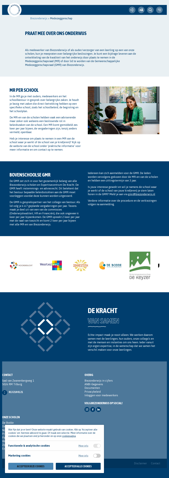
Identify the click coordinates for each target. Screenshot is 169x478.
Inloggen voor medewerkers (101, 395)
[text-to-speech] (132, 10)
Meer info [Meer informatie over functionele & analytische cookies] (83, 445)
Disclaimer (140, 463)
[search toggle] (150, 10)
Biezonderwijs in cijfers (98, 380)
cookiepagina (69, 436)
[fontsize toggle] (141, 10)
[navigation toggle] (159, 10)
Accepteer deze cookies (30, 466)
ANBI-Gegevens (93, 384)
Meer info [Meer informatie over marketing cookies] (83, 455)
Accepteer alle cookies (78, 466)
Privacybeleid (92, 391)
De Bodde (8, 422)
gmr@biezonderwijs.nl (141, 194)
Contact (155, 463)
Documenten (92, 387)
